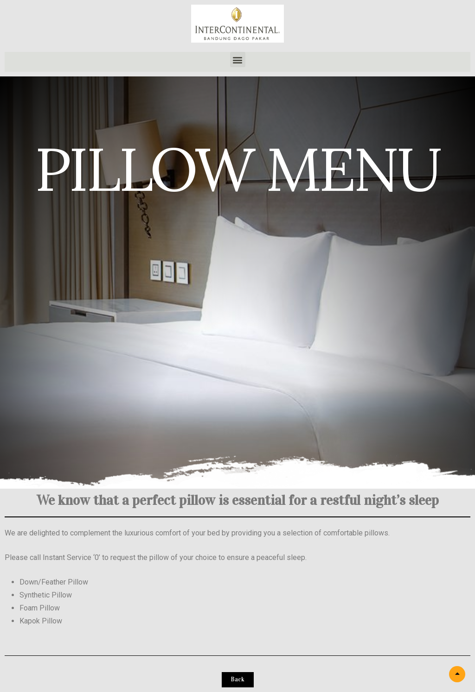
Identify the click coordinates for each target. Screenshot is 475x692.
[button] (237, 59)
